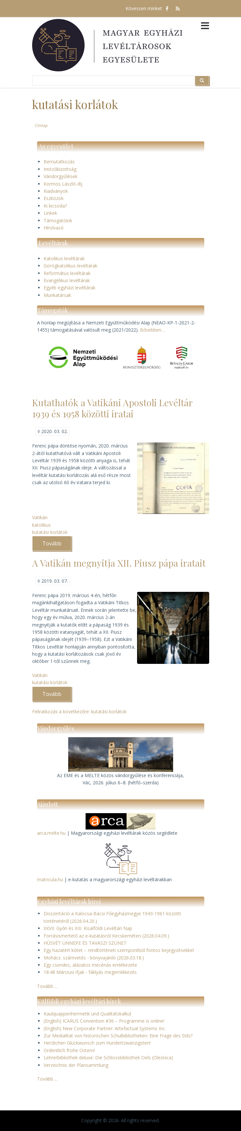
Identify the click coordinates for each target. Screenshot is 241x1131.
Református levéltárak (67, 273)
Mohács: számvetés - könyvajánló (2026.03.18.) (94, 958)
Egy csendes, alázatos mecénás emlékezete (90, 965)
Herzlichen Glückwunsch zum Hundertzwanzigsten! (97, 1043)
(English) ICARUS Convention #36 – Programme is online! (104, 1021)
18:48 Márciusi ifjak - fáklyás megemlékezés (90, 972)
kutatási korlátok (50, 532)
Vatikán (40, 517)
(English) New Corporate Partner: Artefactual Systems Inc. (105, 1028)
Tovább (56, 545)
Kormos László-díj (63, 184)
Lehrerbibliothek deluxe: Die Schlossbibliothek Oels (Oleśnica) (108, 1057)
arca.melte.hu (51, 833)
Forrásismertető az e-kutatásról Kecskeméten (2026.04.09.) (106, 936)
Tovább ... (47, 986)
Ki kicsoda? (55, 206)
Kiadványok (56, 191)
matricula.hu (50, 879)
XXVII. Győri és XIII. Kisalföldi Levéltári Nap (88, 928)
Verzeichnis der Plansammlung (76, 1065)
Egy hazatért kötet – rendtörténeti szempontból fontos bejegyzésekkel (119, 950)
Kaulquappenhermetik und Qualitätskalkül (87, 1014)
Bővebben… (152, 330)
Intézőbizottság (60, 169)
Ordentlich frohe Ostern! (69, 1050)
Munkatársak (57, 295)
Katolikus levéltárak (64, 258)
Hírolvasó (54, 228)
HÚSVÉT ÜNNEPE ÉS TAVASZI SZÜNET (85, 943)
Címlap (41, 125)
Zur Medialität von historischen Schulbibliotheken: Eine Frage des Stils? (118, 1035)
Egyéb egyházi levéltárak (69, 287)
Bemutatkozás (59, 161)
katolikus (41, 525)
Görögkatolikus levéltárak (70, 266)
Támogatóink (58, 220)
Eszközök (54, 198)
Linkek (50, 213)
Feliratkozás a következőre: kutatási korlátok (79, 711)
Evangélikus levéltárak (67, 280)
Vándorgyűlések (60, 176)
